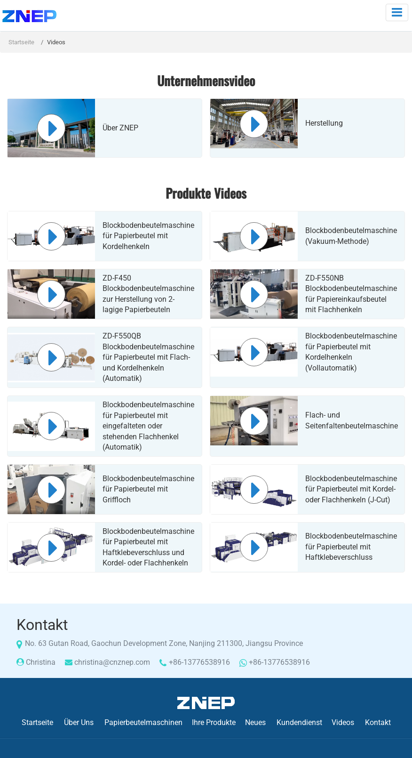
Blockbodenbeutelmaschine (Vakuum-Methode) (351, 235)
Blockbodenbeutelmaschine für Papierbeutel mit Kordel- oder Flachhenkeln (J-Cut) (351, 489)
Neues (255, 722)
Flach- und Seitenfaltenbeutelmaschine (351, 420)
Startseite (21, 42)
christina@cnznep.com (112, 662)
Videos (343, 722)
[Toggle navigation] (397, 12)
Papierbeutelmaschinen (143, 722)
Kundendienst (299, 722)
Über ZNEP (120, 127)
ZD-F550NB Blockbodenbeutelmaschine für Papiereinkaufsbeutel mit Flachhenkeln (351, 294)
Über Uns (79, 722)
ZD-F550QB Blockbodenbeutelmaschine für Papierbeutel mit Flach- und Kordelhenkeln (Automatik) (148, 357)
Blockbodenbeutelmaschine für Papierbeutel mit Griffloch (148, 489)
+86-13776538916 (199, 662)
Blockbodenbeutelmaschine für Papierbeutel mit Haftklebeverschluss (351, 547)
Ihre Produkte (214, 722)
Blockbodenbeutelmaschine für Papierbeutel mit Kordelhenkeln (148, 236)
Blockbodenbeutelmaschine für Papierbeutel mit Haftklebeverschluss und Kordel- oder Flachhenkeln (148, 547)
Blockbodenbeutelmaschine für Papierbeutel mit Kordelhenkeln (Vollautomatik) (351, 351)
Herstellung (324, 123)
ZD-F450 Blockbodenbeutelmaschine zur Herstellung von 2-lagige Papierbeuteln (148, 294)
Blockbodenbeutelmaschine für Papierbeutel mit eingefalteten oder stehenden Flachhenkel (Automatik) (148, 426)
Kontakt (378, 722)
